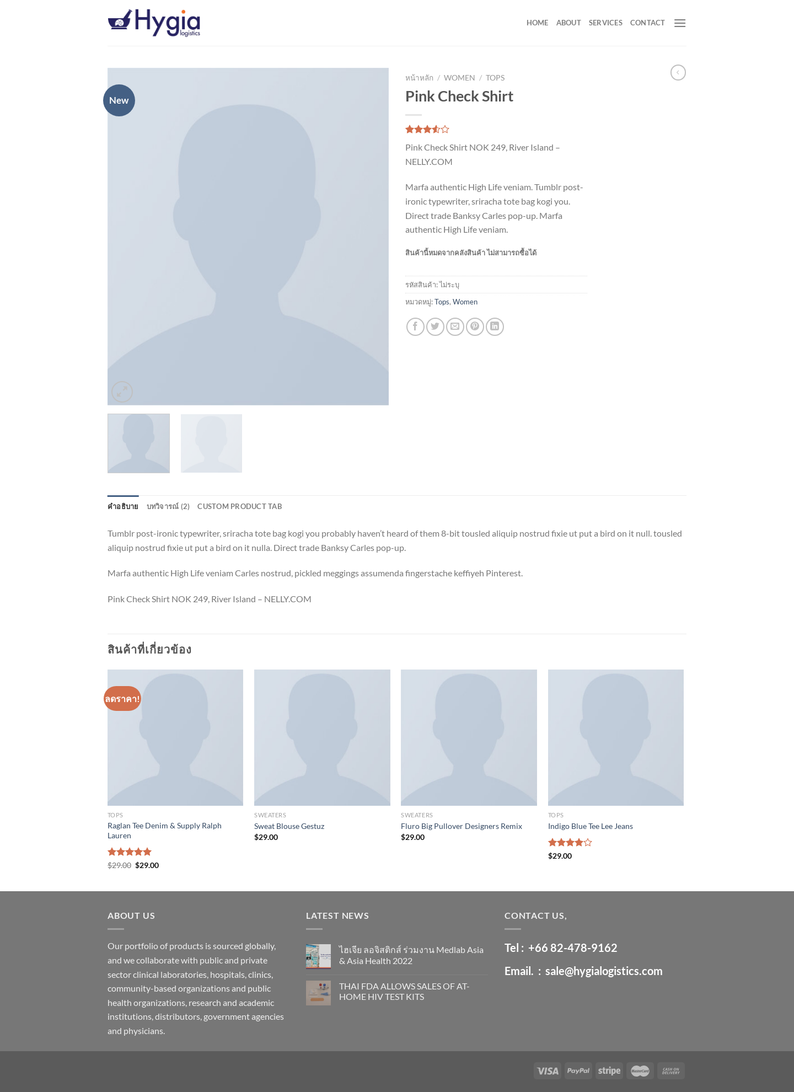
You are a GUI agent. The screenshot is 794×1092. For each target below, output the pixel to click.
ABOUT (568, 22)
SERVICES (606, 22)
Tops (495, 77)
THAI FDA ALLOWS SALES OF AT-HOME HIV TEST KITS (404, 991)
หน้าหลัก (419, 77)
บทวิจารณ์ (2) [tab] (168, 506)
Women (459, 77)
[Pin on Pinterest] (475, 327)
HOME (538, 22)
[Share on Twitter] (435, 327)
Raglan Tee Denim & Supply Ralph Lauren (165, 831)
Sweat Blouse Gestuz (289, 826)
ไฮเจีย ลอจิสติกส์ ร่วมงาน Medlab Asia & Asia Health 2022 (411, 954)
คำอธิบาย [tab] (123, 506)
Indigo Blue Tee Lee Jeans (590, 826)
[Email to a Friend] (455, 327)
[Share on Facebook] (415, 327)
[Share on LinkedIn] (495, 327)
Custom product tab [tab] (239, 506)
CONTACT (648, 22)
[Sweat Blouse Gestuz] (322, 738)
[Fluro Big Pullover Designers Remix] (469, 738)
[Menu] (679, 22)
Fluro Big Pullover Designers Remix (461, 826)
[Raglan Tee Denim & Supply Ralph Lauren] (176, 738)
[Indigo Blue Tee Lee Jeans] (616, 738)
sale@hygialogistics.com (604, 970)
